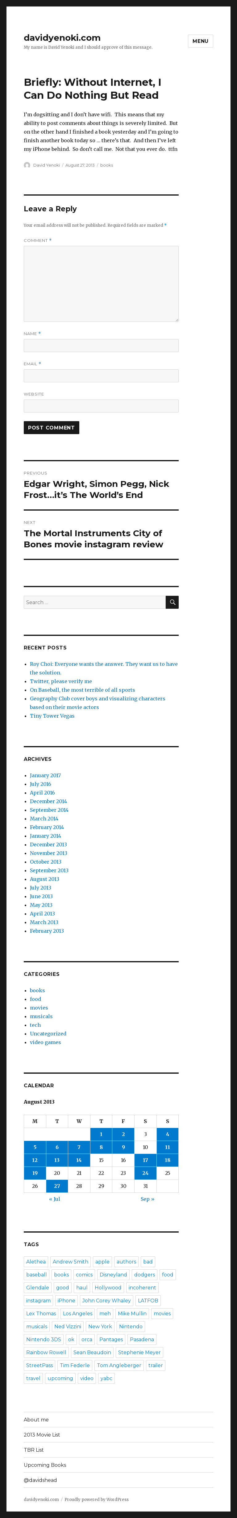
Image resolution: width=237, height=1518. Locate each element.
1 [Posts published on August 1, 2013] (101, 1134)
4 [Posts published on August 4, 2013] (167, 1134)
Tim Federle (75, 1365)
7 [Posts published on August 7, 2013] (79, 1147)
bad (148, 1262)
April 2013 (42, 913)
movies (39, 1008)
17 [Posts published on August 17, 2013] (145, 1160)
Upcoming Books (45, 1465)
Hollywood (108, 1288)
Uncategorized (48, 1034)
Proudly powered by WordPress (96, 1499)
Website (34, 394)
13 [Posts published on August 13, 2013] (57, 1160)
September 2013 (49, 870)
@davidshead (40, 1480)
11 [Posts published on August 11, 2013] (167, 1147)
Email (32, 364)
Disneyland (113, 1275)
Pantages (111, 1339)
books (106, 165)
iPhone (66, 1301)
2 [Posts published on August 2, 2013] (123, 1134)
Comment (38, 240)
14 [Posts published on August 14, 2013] (79, 1160)
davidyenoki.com (62, 37)
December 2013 (48, 844)
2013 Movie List (42, 1435)
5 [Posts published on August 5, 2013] (35, 1147)
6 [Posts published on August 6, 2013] (57, 1147)
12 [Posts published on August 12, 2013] (35, 1160)
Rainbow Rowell (46, 1352)
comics (84, 1275)
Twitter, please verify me (61, 681)
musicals (41, 1016)
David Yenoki (46, 165)
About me (36, 1420)
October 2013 (45, 862)
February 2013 (47, 931)
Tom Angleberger (119, 1365)
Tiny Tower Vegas (52, 716)
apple (102, 1262)
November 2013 (48, 853)
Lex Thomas (41, 1314)
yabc (106, 1378)
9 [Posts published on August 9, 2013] (123, 1147)
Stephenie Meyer (139, 1352)
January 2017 (45, 775)
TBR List (34, 1450)
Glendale (37, 1288)
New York (100, 1326)
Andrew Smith (70, 1262)
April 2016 (42, 793)
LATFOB (148, 1301)
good (62, 1288)
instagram (38, 1301)
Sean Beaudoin (92, 1352)
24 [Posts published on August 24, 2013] (145, 1173)
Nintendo (131, 1326)
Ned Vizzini (67, 1326)
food (35, 999)
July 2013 (40, 888)
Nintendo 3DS (43, 1339)
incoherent (142, 1288)
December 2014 (48, 801)
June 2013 (41, 896)
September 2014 (49, 810)
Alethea (36, 1262)
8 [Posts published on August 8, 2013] (101, 1147)
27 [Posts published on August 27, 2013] (57, 1186)
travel (33, 1378)
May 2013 (41, 905)
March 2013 (44, 922)
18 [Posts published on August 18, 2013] (167, 1160)
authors (126, 1262)
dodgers (144, 1275)
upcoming (60, 1378)
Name (32, 333)
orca (86, 1339)
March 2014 (44, 818)
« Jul (54, 1199)
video (87, 1378)
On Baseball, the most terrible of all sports (82, 690)
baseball (36, 1275)
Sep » (148, 1199)
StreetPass (39, 1365)
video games (45, 1042)
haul (82, 1288)
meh (105, 1314)
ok (71, 1339)
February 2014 (47, 827)
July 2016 (40, 784)
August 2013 (44, 879)
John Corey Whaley (106, 1301)
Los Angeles (77, 1314)
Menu (201, 41)
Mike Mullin (132, 1314)
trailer (155, 1365)
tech (35, 1025)
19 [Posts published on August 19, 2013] (35, 1173)
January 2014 (45, 836)
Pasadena (142, 1339)
